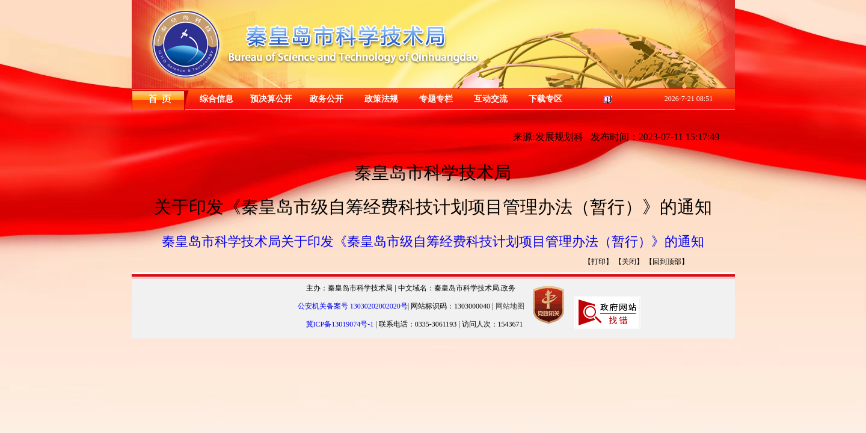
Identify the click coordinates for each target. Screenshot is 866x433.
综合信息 (216, 98)
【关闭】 (629, 261)
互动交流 (491, 98)
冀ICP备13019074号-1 (341, 324)
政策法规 (381, 98)
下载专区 (545, 98)
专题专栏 (436, 98)
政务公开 (326, 98)
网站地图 (510, 306)
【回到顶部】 (667, 261)
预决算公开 (271, 98)
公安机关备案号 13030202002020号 (353, 306)
